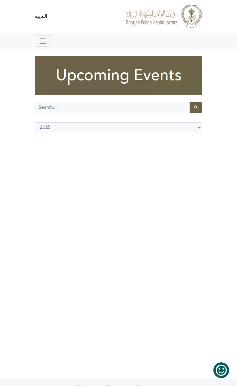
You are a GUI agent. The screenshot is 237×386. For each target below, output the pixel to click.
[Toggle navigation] (43, 41)
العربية (41, 16)
